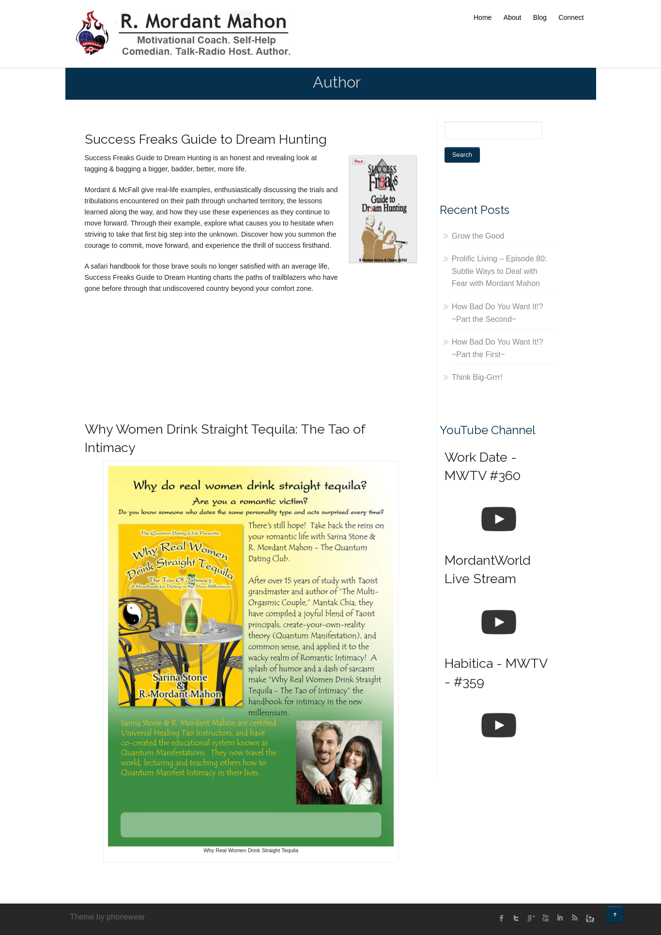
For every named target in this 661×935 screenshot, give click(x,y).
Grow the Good (478, 236)
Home (483, 17)
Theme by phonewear (107, 917)
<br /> (114, 352)
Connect (571, 17)
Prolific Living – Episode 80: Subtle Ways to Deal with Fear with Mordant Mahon (499, 271)
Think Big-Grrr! (477, 377)
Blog (540, 17)
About (513, 17)
